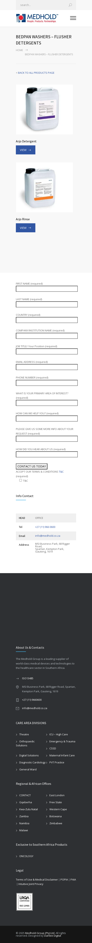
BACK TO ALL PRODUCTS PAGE (36, 72)
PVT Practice (56, 762)
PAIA (73, 879)
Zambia (24, 816)
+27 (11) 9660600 (32, 699)
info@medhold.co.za (47, 535)
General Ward (28, 769)
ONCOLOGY (26, 856)
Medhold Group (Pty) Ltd (39, 933)
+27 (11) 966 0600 (45, 527)
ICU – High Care (58, 734)
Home (19, 50)
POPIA (64, 879)
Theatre (24, 734)
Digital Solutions (29, 755)
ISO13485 (27, 678)
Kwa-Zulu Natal (28, 809)
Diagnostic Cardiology (32, 762)
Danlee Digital (52, 935)
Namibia (24, 823)
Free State (55, 802)
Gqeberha (25, 802)
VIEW (23, 150)
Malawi (23, 830)
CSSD (52, 748)
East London (56, 795)
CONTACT (25, 795)
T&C (61, 471)
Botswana (55, 816)
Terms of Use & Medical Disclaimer (37, 879)
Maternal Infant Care (62, 755)
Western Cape (58, 809)
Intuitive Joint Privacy (30, 884)
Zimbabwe (55, 823)
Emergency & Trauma (62, 741)
